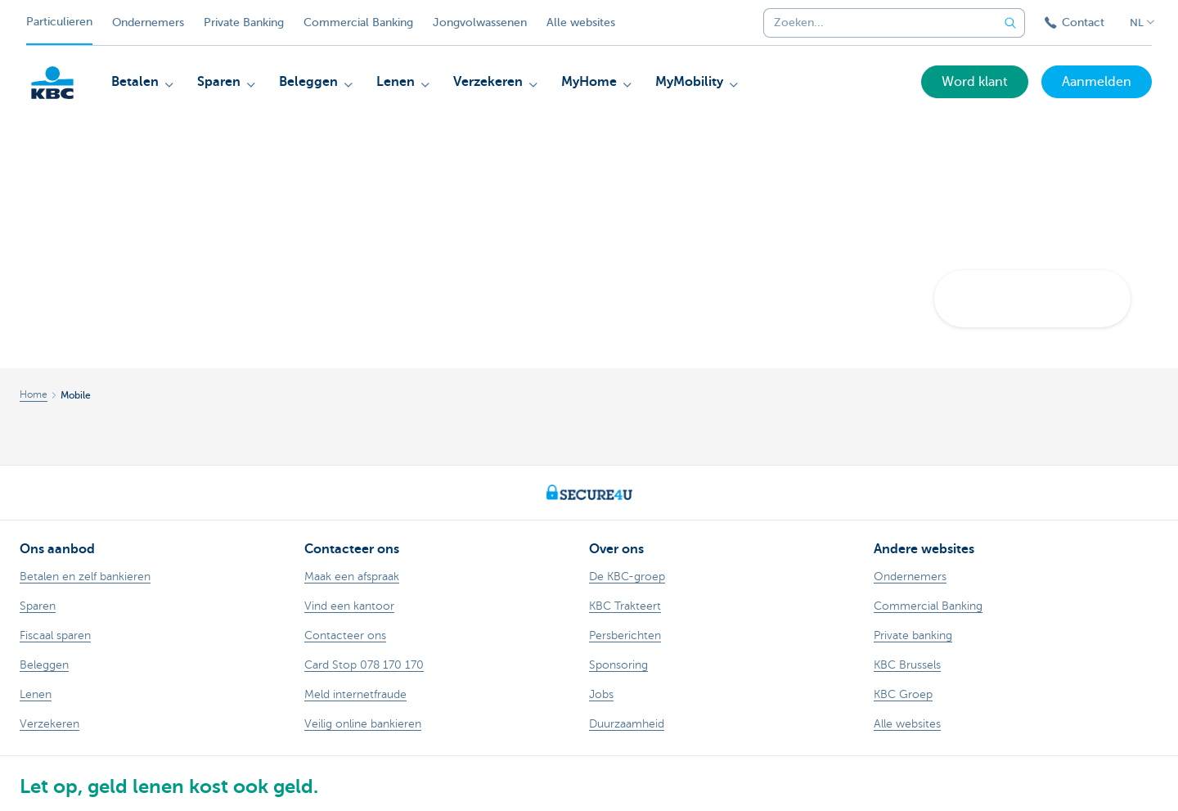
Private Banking (244, 22)
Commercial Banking (358, 22)
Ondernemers (148, 22)
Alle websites (580, 22)
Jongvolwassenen (480, 22)
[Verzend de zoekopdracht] (1010, 23)
